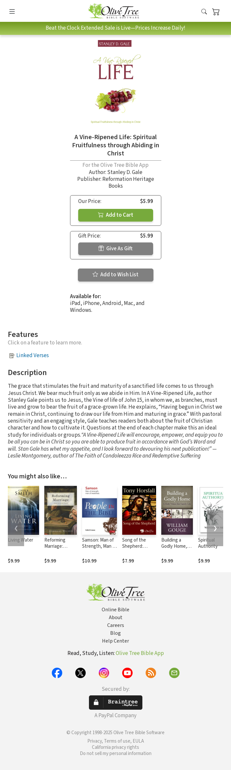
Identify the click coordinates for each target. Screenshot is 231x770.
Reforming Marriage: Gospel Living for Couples (57, 549)
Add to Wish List (115, 275)
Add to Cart (115, 215)
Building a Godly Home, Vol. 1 (174, 546)
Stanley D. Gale (124, 172)
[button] (204, 12)
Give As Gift (115, 249)
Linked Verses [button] (32, 355)
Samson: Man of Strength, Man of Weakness (99, 546)
